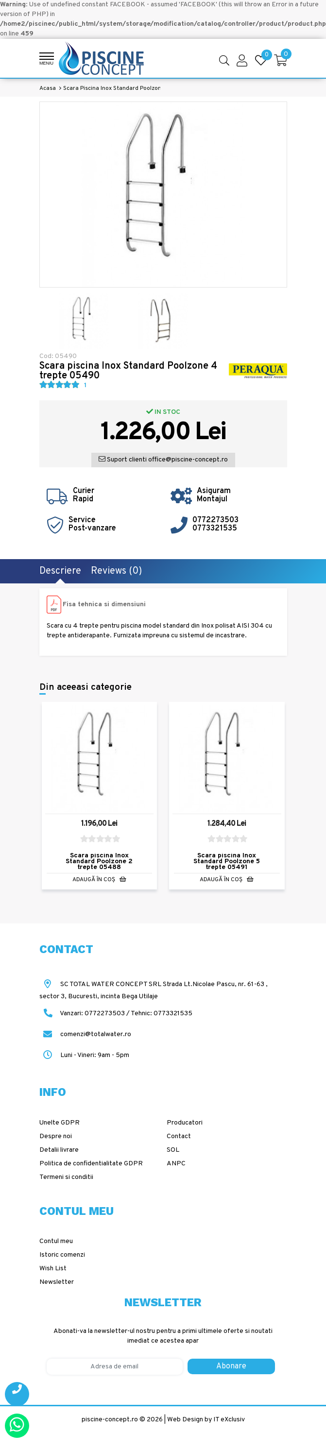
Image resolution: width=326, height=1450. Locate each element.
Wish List (53, 1268)
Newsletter (56, 1282)
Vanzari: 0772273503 (92, 1013)
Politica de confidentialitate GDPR (91, 1164)
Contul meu (56, 1241)
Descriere (60, 571)
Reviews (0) (116, 571)
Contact (179, 1136)
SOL (173, 1150)
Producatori (185, 1123)
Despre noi (55, 1136)
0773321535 (214, 528)
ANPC (176, 1164)
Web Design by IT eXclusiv (206, 1420)
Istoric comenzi (62, 1255)
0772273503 (215, 520)
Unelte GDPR (59, 1123)
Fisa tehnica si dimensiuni (104, 604)
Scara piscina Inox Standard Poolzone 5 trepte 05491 (226, 862)
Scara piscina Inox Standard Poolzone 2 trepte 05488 (99, 862)
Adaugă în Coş (99, 880)
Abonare (231, 1366)
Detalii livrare (59, 1150)
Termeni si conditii (66, 1177)
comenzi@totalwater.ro (85, 1034)
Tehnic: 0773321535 (161, 1013)
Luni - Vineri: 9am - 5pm (84, 1055)
